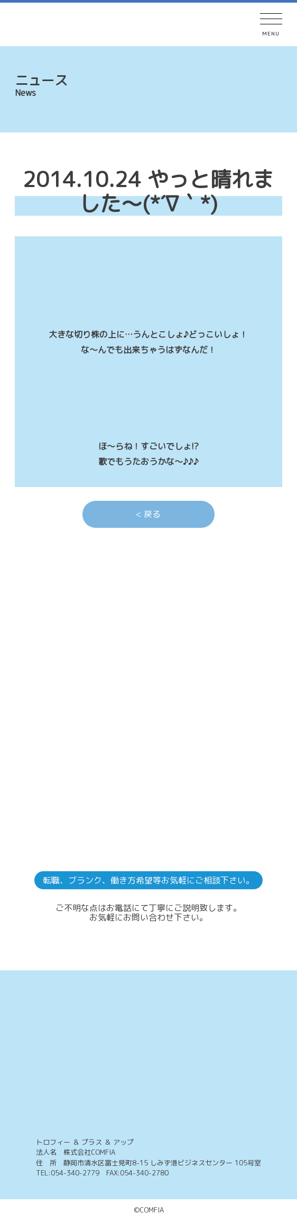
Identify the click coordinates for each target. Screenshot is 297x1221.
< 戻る (148, 514)
